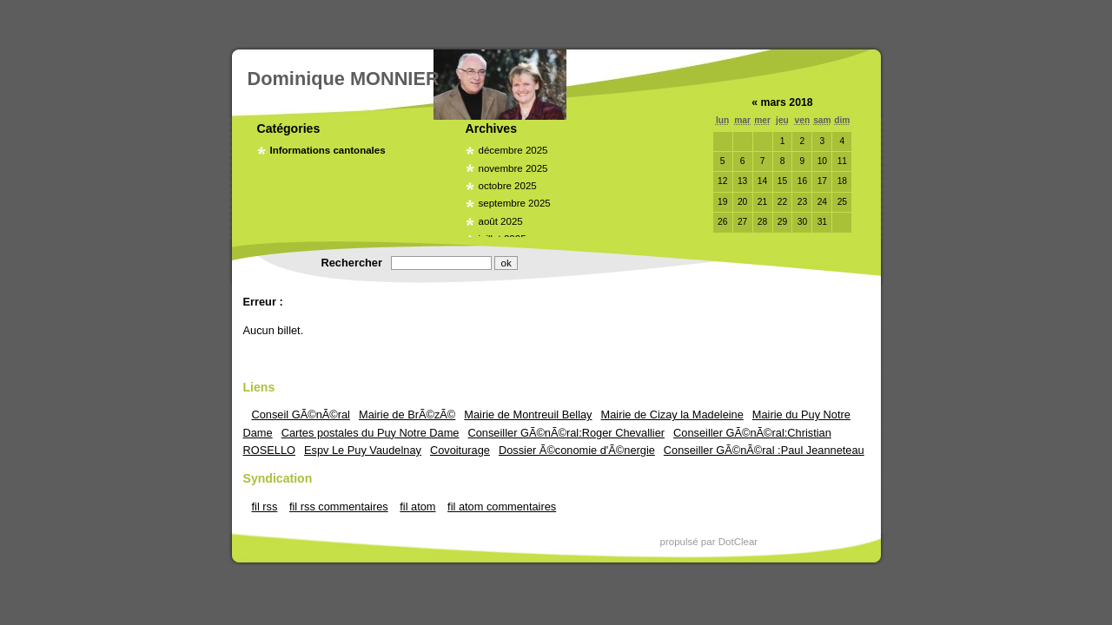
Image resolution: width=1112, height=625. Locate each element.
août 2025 (501, 221)
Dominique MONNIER (344, 78)
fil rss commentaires (338, 506)
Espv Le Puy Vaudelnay (362, 450)
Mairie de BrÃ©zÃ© (407, 414)
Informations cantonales (328, 150)
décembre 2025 (513, 150)
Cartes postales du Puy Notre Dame (370, 432)
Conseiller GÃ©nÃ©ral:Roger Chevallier (566, 432)
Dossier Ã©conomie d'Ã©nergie (577, 450)
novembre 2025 (513, 168)
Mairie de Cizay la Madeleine (672, 414)
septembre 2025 (515, 203)
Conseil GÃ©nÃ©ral (301, 414)
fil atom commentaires (501, 506)
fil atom (417, 506)
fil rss (265, 506)
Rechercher (351, 262)
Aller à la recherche (638, 19)
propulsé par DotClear (709, 541)
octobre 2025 (508, 186)
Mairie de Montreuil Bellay (528, 414)
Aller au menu (548, 19)
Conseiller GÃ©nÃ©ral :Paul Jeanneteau (764, 450)
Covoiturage (460, 450)
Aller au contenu (465, 19)
